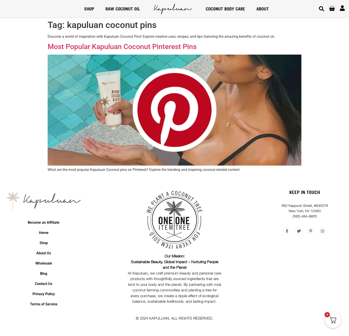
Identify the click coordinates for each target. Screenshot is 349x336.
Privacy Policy (43, 294)
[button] (321, 9)
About (262, 9)
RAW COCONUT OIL (123, 9)
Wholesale (43, 263)
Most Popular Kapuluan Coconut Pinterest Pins (122, 46)
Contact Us (43, 284)
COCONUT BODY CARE (225, 9)
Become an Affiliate (43, 222)
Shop (89, 9)
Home (44, 233)
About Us (43, 253)
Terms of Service (43, 304)
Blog (43, 273)
